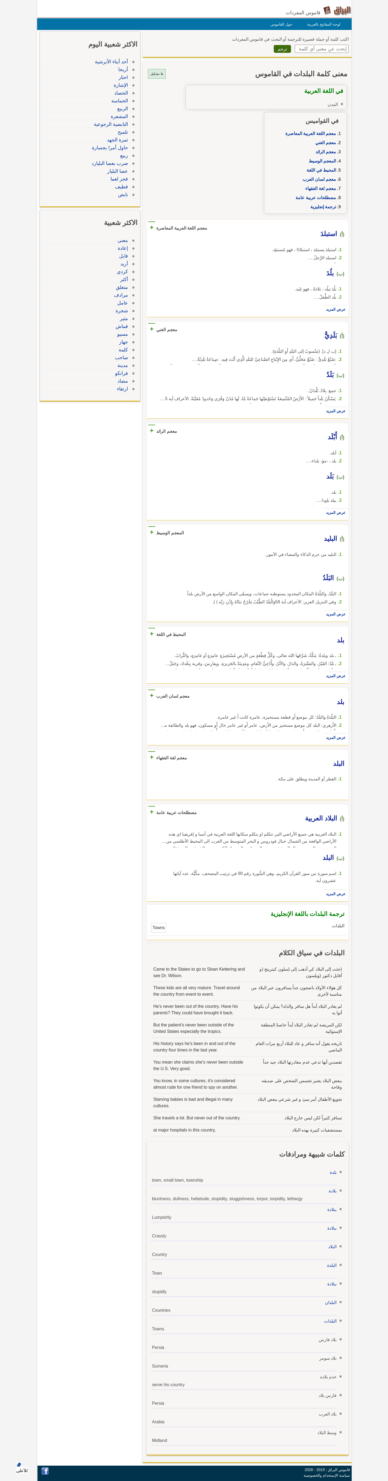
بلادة (331, 1191)
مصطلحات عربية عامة (314, 197)
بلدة (331, 1172)
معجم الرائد (324, 152)
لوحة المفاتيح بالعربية (322, 24)
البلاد (331, 1246)
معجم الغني (324, 142)
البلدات (329, 1321)
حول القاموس (280, 24)
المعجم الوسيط (321, 161)
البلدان (329, 1302)
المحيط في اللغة (320, 170)
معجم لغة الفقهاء (319, 188)
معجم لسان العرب (318, 179)
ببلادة (330, 1209)
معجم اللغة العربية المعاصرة (309, 133)
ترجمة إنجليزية (322, 207)
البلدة (330, 1265)
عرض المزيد (334, 309)
